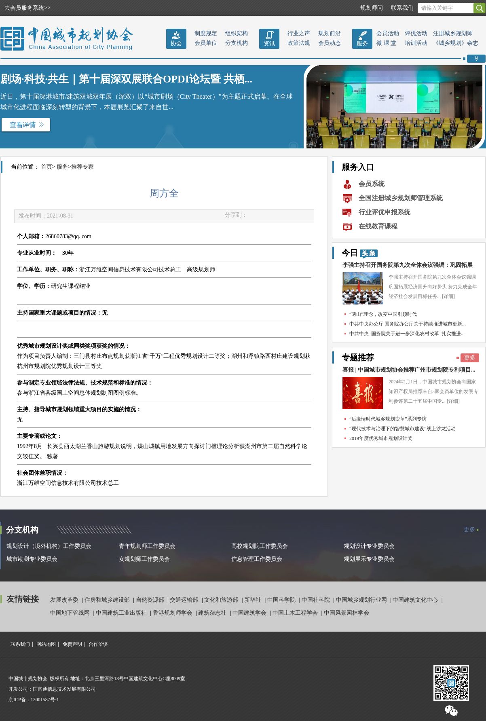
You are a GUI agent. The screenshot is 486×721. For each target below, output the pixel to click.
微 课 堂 (386, 43)
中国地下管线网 (70, 613)
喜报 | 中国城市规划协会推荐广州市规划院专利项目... (408, 370)
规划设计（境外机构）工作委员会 (48, 546)
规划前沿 (329, 33)
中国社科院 (317, 600)
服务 (362, 43)
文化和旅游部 (222, 600)
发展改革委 (65, 600)
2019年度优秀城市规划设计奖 (380, 438)
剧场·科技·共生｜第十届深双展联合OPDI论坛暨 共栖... (126, 79)
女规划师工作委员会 (144, 559)
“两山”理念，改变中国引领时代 (383, 314)
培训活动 (416, 43)
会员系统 (372, 183)
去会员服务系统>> (27, 8)
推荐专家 (82, 167)
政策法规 (298, 43)
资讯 (269, 43)
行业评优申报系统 (384, 212)
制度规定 (205, 33)
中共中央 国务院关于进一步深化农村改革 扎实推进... (407, 333)
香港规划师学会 (173, 613)
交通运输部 (185, 600)
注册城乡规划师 (453, 33)
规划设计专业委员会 (369, 546)
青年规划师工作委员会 (147, 546)
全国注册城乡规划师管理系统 (401, 198)
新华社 (253, 600)
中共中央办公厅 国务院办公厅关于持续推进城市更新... (407, 324)
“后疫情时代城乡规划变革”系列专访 (388, 419)
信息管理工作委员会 (256, 559)
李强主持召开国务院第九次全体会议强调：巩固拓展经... (407, 267)
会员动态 (329, 43)
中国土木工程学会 (296, 613)
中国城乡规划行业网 (362, 600)
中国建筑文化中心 (416, 600)
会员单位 (205, 43)
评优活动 (416, 33)
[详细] (448, 296)
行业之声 (298, 33)
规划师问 (371, 8)
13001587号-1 (45, 699)
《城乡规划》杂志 (455, 43)
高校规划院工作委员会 (259, 546)
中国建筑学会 (250, 613)
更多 (469, 358)
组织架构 (236, 33)
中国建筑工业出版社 (122, 613)
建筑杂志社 (213, 613)
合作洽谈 (98, 644)
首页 (46, 167)
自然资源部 (151, 600)
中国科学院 (282, 600)
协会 (176, 43)
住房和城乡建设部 (108, 600)
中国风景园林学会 (346, 613)
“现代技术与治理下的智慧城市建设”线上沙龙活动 (402, 428)
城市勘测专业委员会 (31, 559)
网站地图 (46, 644)
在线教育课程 (378, 226)
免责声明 (72, 644)
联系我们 (402, 8)
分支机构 (236, 43)
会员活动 (387, 33)
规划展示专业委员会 (369, 559)
